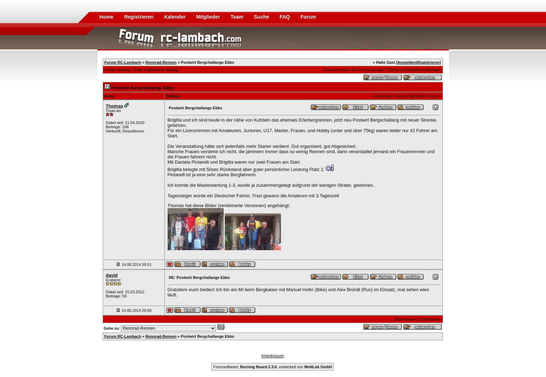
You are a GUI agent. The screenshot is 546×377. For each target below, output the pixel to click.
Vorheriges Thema (390, 96)
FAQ (285, 17)
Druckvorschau (336, 70)
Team (237, 17)
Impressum (272, 355)
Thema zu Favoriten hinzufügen (414, 70)
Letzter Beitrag (117, 70)
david (112, 275)
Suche (262, 17)
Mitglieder (209, 17)
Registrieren (139, 17)
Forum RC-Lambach (123, 62)
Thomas (114, 106)
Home (107, 17)
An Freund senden (368, 70)
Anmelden (406, 62)
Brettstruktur (430, 319)
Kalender (175, 17)
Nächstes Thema (423, 96)
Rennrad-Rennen (161, 62)
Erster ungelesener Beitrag (155, 70)
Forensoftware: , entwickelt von (272, 367)
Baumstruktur (405, 319)
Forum (308, 17)
